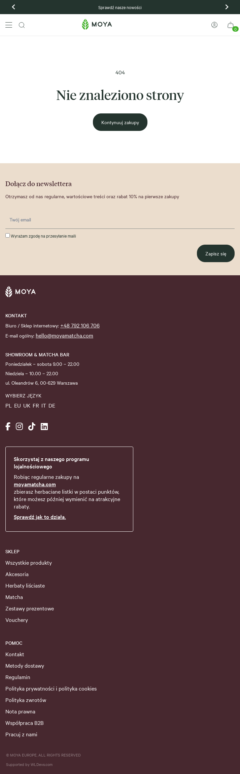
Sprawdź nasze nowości (120, 7)
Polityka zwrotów (25, 699)
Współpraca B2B (24, 722)
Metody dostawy (24, 665)
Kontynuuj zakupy (120, 122)
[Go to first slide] (226, 7)
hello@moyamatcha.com (64, 335)
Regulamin (17, 676)
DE (51, 405)
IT (43, 405)
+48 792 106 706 (80, 325)
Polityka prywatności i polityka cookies (51, 688)
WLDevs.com (42, 764)
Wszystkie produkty (28, 562)
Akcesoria (17, 573)
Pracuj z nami (21, 734)
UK (26, 405)
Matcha (14, 596)
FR (36, 405)
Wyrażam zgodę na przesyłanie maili (40, 235)
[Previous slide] (13, 7)
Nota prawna (20, 711)
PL (8, 405)
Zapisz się (215, 253)
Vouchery (16, 619)
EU (17, 405)
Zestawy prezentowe (29, 608)
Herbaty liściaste (25, 585)
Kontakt (14, 654)
